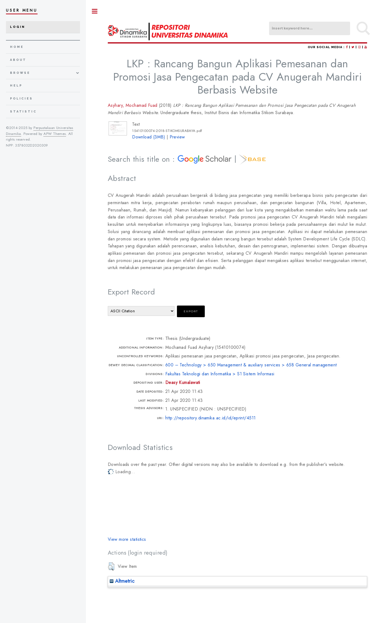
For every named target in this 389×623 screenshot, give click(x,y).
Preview (177, 137)
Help (16, 85)
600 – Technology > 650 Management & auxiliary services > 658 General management (251, 365)
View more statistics (127, 539)
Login (17, 27)
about (18, 60)
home (17, 47)
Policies (21, 98)
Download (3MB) (148, 137)
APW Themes (54, 133)
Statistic (23, 111)
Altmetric (122, 581)
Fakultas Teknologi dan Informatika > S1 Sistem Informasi (219, 374)
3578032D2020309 (31, 145)
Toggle (95, 11)
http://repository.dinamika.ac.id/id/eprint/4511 (210, 418)
